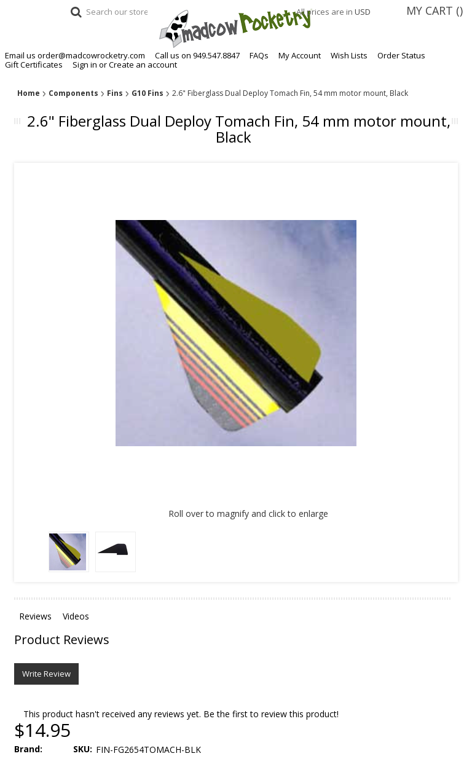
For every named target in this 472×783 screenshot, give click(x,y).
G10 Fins (147, 93)
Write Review (46, 673)
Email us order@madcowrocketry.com (75, 55)
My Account (299, 55)
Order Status (401, 55)
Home (28, 93)
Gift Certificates (34, 64)
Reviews (35, 616)
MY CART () (434, 10)
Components (73, 93)
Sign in (85, 64)
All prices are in (339, 11)
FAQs (259, 55)
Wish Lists (349, 55)
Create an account (143, 64)
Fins (115, 93)
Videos (76, 616)
